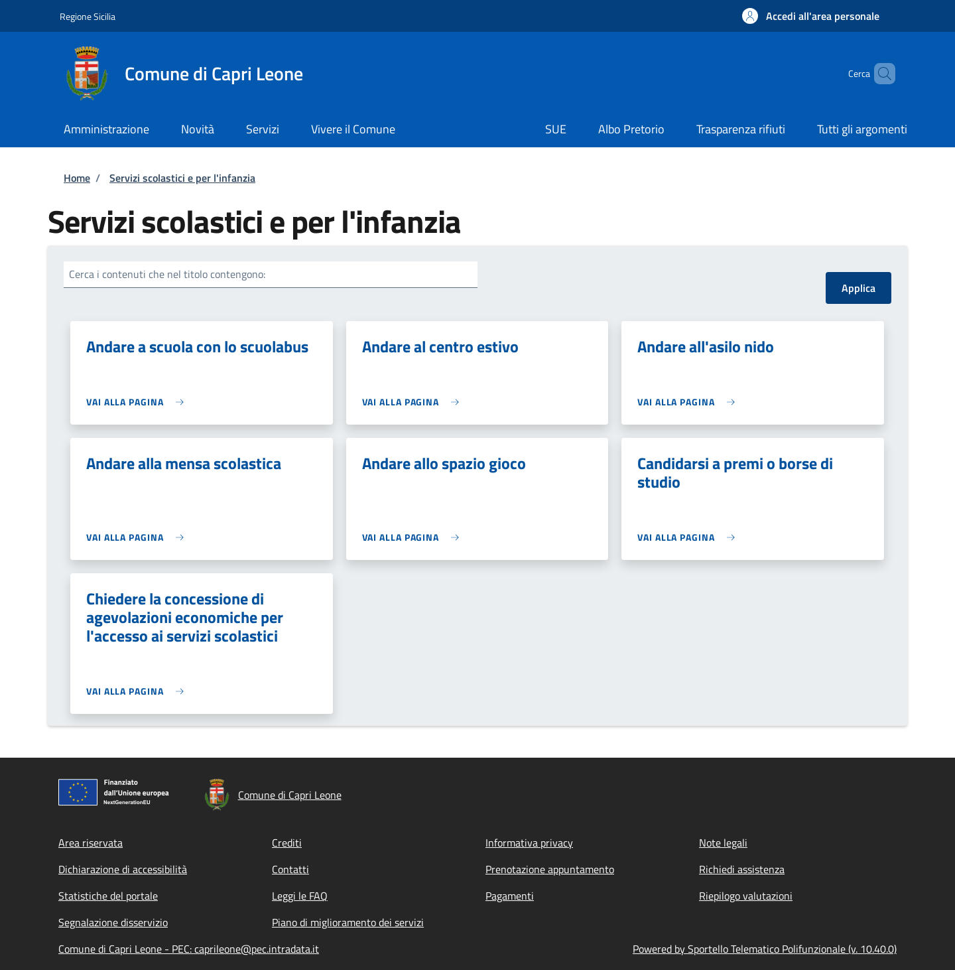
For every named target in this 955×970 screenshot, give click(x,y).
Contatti (290, 869)
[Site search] (879, 74)
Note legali (723, 843)
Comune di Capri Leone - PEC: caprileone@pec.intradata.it (188, 949)
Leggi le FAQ (300, 896)
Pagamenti (509, 896)
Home (77, 178)
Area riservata (90, 843)
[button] (810, 16)
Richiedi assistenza (742, 869)
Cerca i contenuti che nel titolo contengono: (167, 274)
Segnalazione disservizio (113, 922)
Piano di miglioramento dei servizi (348, 922)
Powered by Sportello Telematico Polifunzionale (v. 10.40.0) (765, 949)
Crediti (287, 843)
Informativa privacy (529, 843)
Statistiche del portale (108, 896)
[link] (138, 402)
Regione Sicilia (87, 16)
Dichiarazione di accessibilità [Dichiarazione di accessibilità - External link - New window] (122, 869)
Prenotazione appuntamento (549, 869)
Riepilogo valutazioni (746, 896)
